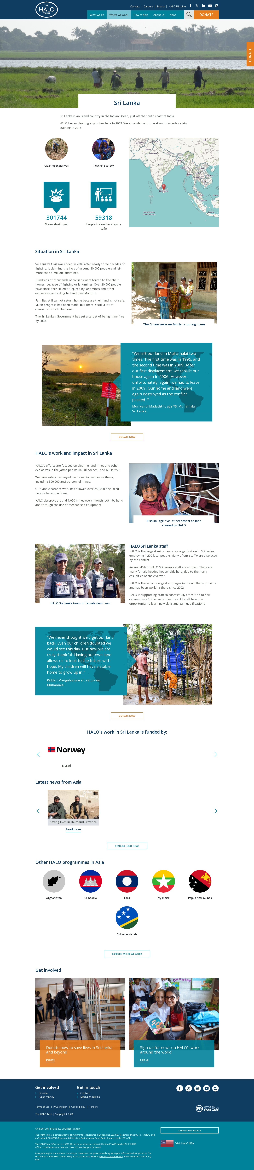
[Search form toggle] (189, 14)
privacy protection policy (111, 1156)
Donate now (127, 436)
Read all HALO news (127, 845)
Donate (50, 1059)
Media (161, 6)
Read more (73, 829)
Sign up (144, 1059)
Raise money (46, 1097)
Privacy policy (60, 1106)
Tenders (93, 1106)
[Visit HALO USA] (190, 1143)
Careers (148, 6)
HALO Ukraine (177, 6)
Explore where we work (127, 953)
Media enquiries (90, 1097)
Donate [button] (206, 14)
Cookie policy (78, 1106)
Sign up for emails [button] (189, 1130)
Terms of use (42, 1106)
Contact (135, 6)
